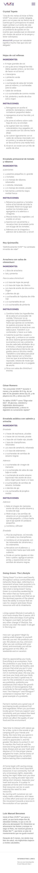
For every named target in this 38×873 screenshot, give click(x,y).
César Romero (10, 385)
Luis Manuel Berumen (14, 813)
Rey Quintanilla (10, 243)
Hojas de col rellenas (13, 55)
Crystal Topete (10, 11)
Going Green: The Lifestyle (16, 573)
